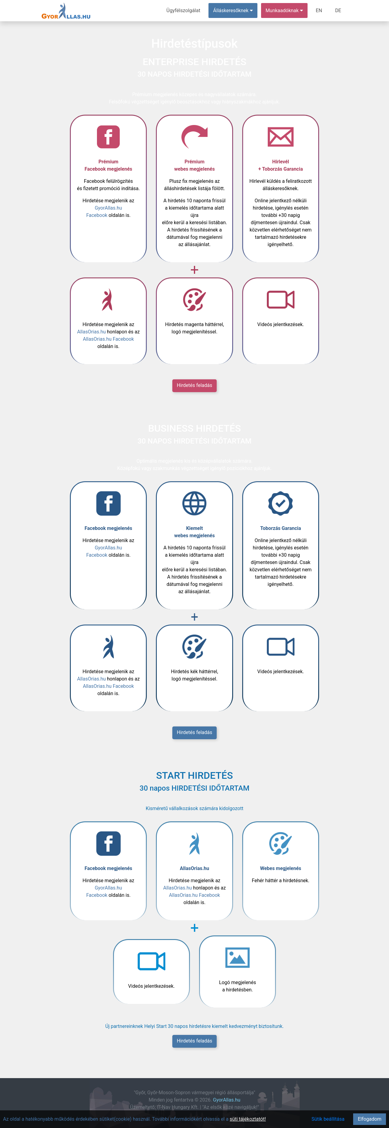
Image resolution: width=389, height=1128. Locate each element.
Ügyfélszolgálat (184, 10)
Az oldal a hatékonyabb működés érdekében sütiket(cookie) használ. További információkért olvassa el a (116, 1119)
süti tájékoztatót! (248, 1119)
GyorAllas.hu (226, 1100)
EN (319, 10)
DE (338, 10)
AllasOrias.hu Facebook (108, 339)
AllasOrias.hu (91, 332)
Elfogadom (369, 1119)
